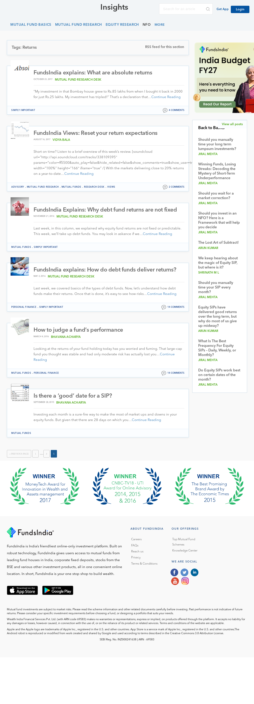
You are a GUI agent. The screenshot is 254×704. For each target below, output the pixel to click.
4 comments (176, 110)
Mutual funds (71, 187)
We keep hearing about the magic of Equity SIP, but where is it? (218, 263)
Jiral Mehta (207, 154)
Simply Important (23, 110)
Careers (136, 539)
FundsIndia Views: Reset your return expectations (97, 133)
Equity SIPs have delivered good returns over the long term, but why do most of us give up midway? (217, 317)
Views (111, 187)
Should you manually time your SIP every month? (215, 287)
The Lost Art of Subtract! (218, 243)
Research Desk (94, 187)
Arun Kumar (208, 248)
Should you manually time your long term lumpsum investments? (217, 144)
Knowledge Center (185, 551)
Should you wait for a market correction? (216, 196)
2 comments (176, 187)
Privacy (136, 558)
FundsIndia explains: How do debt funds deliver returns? (106, 270)
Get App (223, 9)
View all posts (232, 124)
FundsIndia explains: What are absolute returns (94, 73)
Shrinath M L (208, 272)
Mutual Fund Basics (30, 25)
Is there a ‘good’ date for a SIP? (73, 396)
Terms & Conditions (144, 564)
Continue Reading (166, 97)
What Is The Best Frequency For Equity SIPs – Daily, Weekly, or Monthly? (217, 348)
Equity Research (122, 25)
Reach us (137, 552)
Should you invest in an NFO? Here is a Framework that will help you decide (219, 220)
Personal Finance (24, 307)
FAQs (134, 546)
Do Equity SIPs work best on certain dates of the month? (219, 375)
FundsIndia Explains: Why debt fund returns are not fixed (107, 210)
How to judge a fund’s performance (79, 331)
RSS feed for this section (164, 47)
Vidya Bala (61, 140)
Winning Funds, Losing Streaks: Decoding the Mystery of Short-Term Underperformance (217, 171)
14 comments (175, 307)
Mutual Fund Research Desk (78, 79)
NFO (147, 25)
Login (240, 9)
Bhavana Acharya (66, 337)
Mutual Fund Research (78, 25)
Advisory (17, 187)
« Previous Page (19, 454)
